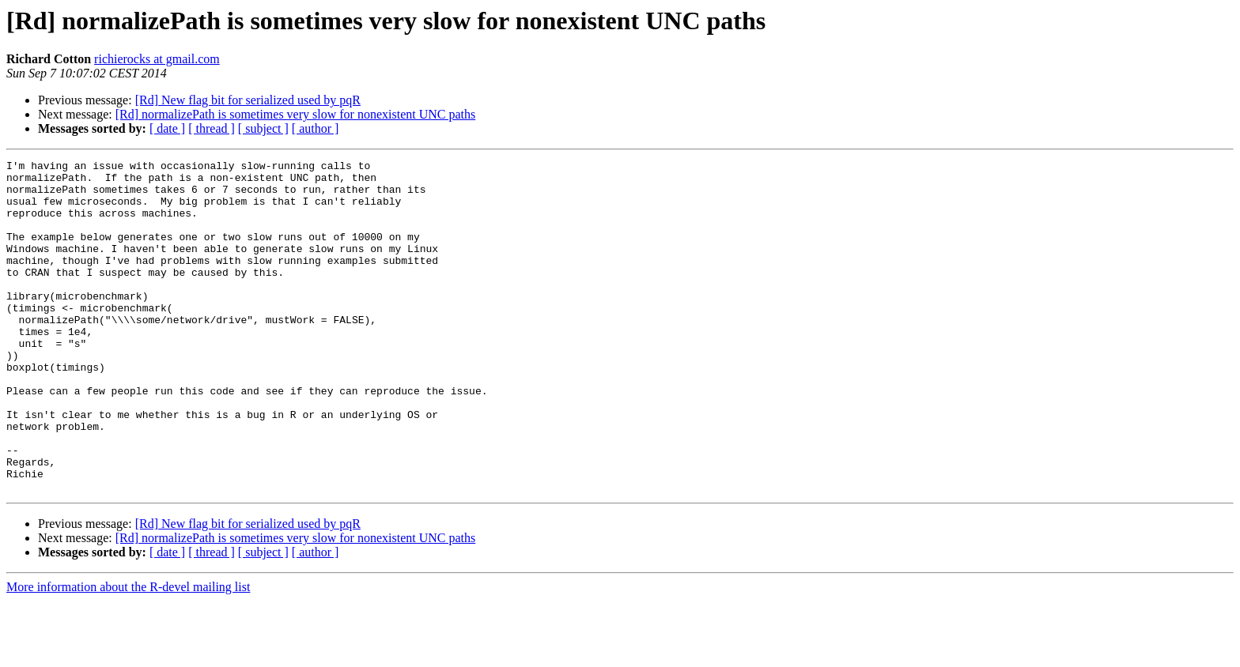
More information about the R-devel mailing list (128, 653)
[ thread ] (211, 128)
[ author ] (315, 128)
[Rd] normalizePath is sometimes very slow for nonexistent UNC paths (295, 114)
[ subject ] (263, 128)
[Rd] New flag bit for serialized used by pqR (248, 100)
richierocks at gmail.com (157, 59)
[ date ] (167, 128)
